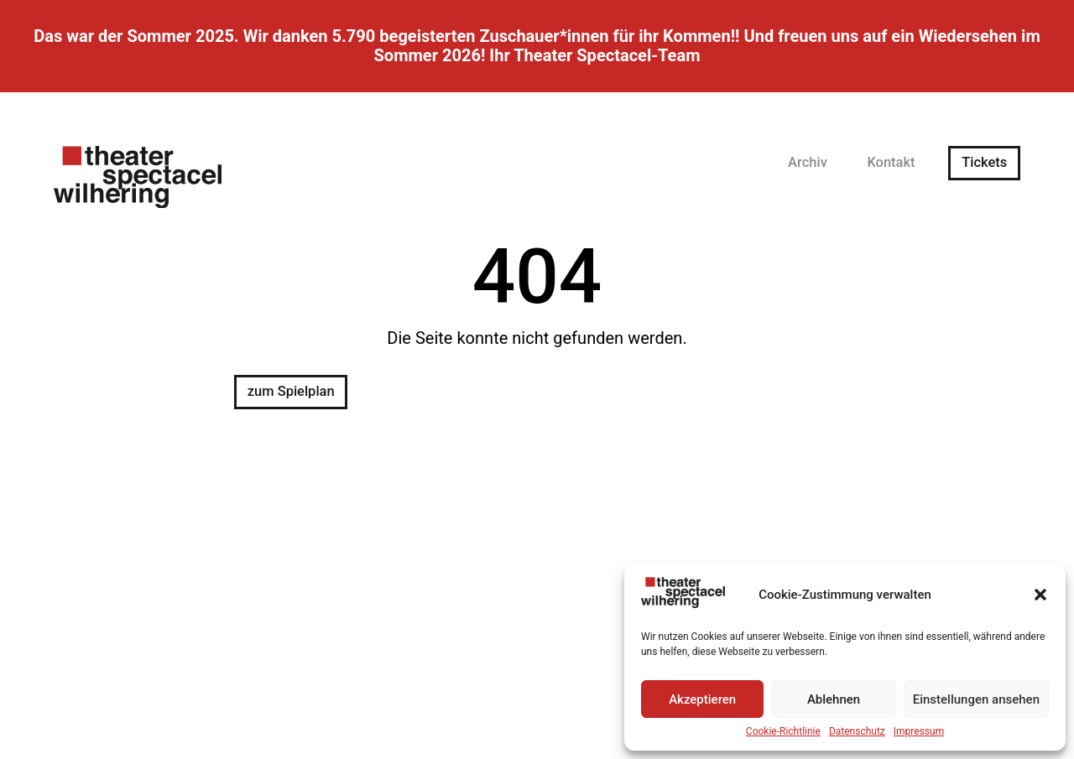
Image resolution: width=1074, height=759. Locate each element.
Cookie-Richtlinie (783, 731)
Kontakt (891, 162)
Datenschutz (857, 731)
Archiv (807, 162)
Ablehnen (833, 699)
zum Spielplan (291, 391)
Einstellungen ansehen (976, 699)
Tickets (984, 162)
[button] (1040, 594)
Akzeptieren (702, 699)
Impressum (919, 731)
